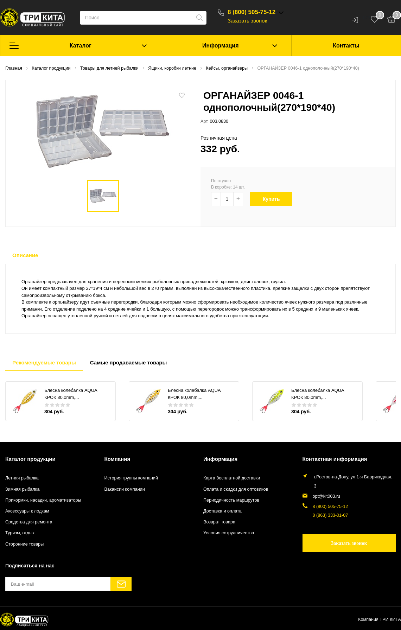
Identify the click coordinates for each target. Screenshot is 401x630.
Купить (273, 199)
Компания (117, 459)
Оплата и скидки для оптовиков (235, 489)
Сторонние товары (24, 544)
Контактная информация (335, 459)
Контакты (346, 46)
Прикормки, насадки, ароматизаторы (43, 500)
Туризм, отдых (19, 532)
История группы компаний (131, 478)
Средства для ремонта (28, 522)
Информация (220, 46)
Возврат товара (219, 522)
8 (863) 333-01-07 (330, 515)
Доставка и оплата (222, 511)
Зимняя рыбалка (22, 489)
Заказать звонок (247, 21)
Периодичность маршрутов (231, 500)
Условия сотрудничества (228, 532)
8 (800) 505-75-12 (251, 12)
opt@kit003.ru (326, 496)
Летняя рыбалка (22, 478)
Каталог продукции (30, 459)
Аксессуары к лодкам (27, 511)
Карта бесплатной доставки (231, 478)
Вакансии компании (124, 489)
